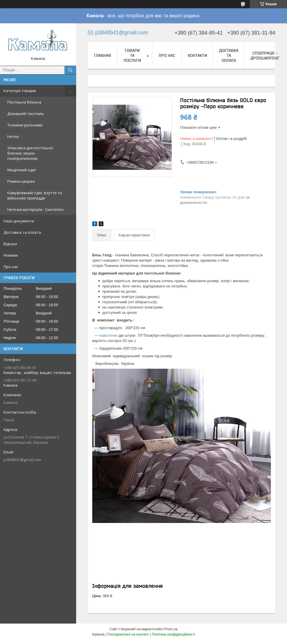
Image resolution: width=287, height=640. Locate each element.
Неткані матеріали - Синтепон (35, 209)
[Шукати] (70, 70)
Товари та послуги (132, 55)
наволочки (108, 335)
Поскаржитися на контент (128, 634)
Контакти (197, 55)
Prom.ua (170, 629)
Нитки (13, 136)
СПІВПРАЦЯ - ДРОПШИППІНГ (264, 55)
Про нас (11, 266)
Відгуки (10, 243)
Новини (11, 255)
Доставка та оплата (22, 232)
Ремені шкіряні (21, 181)
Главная (102, 55)
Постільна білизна (24, 102)
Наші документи (19, 221)
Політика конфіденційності (173, 634)
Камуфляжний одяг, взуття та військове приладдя (34, 195)
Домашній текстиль (25, 113)
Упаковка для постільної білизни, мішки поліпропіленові (30, 153)
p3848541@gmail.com (22, 459)
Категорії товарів (20, 90)
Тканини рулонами (24, 125)
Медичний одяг (21, 169)
